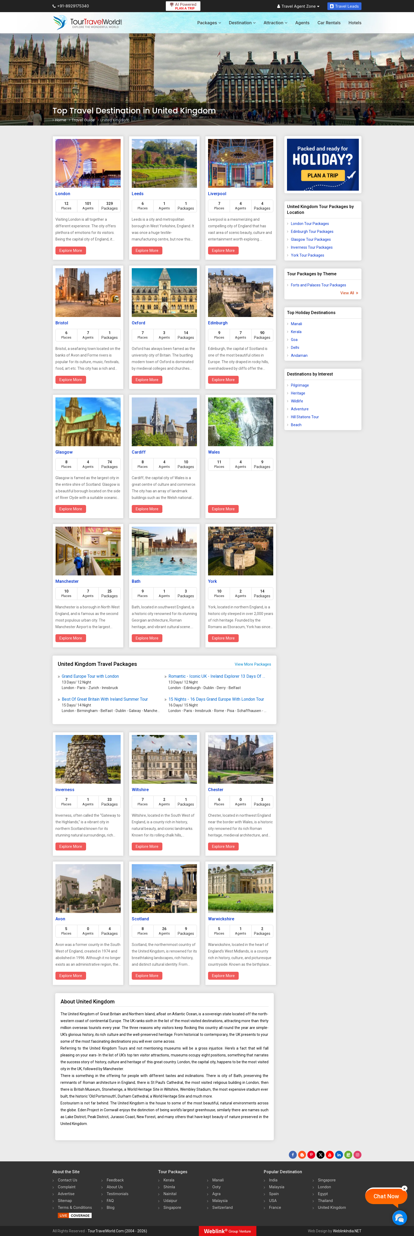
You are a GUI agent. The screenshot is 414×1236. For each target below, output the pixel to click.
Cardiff (139, 452)
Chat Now (386, 1196)
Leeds (138, 193)
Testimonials (117, 1193)
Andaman (299, 355)
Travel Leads (344, 6)
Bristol (61, 322)
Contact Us (67, 1180)
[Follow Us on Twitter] (320, 1155)
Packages (209, 22)
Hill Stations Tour (305, 417)
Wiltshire (140, 789)
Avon (60, 918)
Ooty (216, 1187)
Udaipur (170, 1200)
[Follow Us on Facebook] (293, 1155)
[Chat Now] (399, 1217)
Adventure (300, 409)
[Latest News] (302, 1155)
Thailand (325, 1200)
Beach (296, 425)
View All (348, 293)
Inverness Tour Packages (312, 247)
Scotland (140, 918)
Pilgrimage (300, 385)
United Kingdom (332, 1207)
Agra (216, 1193)
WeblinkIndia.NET (347, 1231)
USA (273, 1200)
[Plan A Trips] (323, 165)
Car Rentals (329, 22)
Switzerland (222, 1207)
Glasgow (64, 452)
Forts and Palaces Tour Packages (318, 285)
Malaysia (220, 1200)
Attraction (275, 22)
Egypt (323, 1193)
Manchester (67, 581)
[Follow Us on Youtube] (330, 1155)
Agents (302, 22)
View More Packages (253, 664)
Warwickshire (221, 918)
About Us (115, 1187)
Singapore (172, 1207)
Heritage (298, 393)
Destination (242, 22)
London (62, 193)
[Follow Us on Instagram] (357, 1155)
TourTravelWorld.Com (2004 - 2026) (117, 1231)
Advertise (66, 1193)
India (273, 1180)
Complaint (67, 1187)
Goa (294, 340)
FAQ (110, 1200)
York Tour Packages (307, 255)
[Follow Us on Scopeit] (348, 1155)
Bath (136, 581)
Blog (111, 1207)
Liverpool (217, 193)
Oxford (138, 322)
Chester (215, 789)
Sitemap (65, 1200)
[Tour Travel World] (88, 22)
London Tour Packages (310, 224)
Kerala (296, 332)
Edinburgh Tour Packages (312, 231)
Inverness (64, 789)
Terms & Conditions (75, 1207)
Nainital (169, 1193)
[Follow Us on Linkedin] (339, 1155)
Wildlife (297, 401)
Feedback (115, 1180)
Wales (214, 452)
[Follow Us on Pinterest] (311, 1155)
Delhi (295, 347)
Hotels (355, 22)
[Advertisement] (323, 517)
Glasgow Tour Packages (311, 239)
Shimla (169, 1187)
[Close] (404, 1188)
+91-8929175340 (71, 5)
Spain (274, 1193)
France (275, 1207)
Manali (296, 324)
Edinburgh (218, 322)
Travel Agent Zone (298, 6)
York (212, 581)
